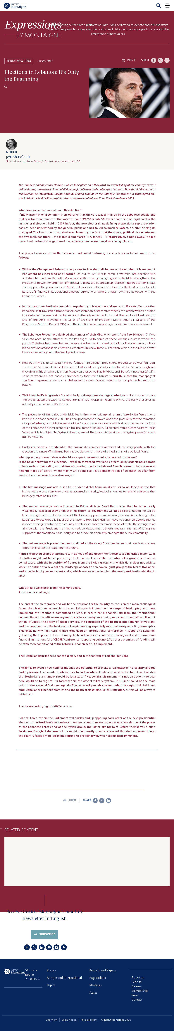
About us (138, 977)
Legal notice (69, 1019)
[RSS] (64, 947)
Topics (51, 985)
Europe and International (64, 978)
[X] (160, 60)
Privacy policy (89, 1019)
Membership (140, 991)
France (51, 970)
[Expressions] (33, 28)
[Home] (15, 5)
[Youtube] (49, 947)
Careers (137, 986)
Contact (137, 999)
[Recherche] (158, 5)
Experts (136, 982)
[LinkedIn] (167, 60)
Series (93, 992)
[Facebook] (153, 60)
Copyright (51, 1019)
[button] (169, 5)
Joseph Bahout (18, 156)
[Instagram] (56, 947)
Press (135, 995)
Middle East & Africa (18, 61)
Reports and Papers (102, 970)
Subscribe (47, 934)
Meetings (95, 985)
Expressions (97, 978)
